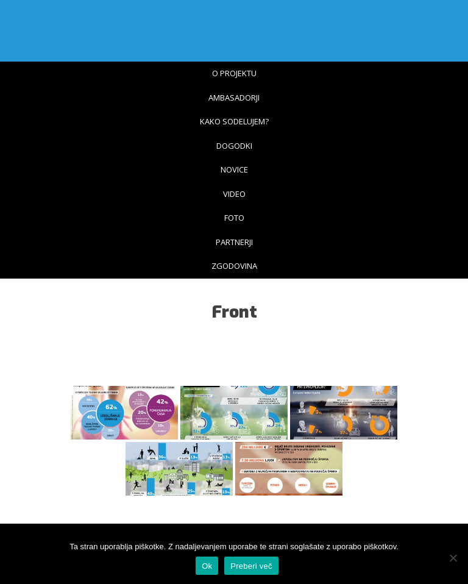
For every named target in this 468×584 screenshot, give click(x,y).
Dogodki (234, 145)
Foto (234, 217)
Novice (234, 169)
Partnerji (234, 242)
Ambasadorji (234, 97)
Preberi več (251, 566)
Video (234, 193)
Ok (207, 566)
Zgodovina (234, 265)
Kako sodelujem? (234, 121)
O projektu (234, 73)
